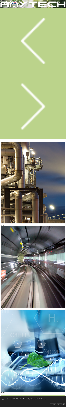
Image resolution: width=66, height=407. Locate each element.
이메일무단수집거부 (53, 404)
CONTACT (51, 2)
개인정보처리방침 (59, 404)
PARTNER (44, 2)
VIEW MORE (2, 225)
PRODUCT (38, 2)
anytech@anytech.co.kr (38, 398)
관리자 (64, 404)
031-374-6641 (24, 398)
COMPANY (24, 2)
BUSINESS (31, 2)
